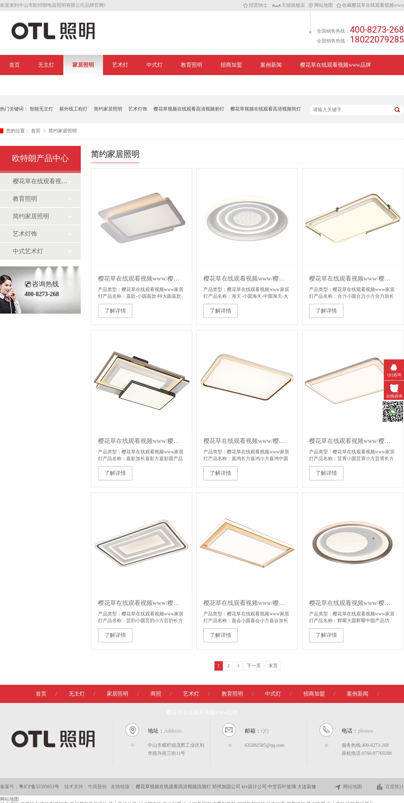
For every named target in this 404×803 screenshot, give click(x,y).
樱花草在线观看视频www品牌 (335, 65)
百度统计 (390, 787)
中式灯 (154, 65)
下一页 (254, 665)
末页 (273, 665)
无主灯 (46, 65)
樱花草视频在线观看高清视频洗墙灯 (174, 786)
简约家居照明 (108, 108)
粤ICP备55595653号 (39, 786)
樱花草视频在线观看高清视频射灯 (189, 108)
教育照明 (191, 65)
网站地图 (320, 5)
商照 (155, 694)
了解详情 (115, 311)
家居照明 (83, 65)
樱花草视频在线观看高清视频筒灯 (265, 108)
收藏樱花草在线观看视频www (370, 5)
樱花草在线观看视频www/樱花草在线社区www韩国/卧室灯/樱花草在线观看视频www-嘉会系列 (247, 603)
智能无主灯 (41, 108)
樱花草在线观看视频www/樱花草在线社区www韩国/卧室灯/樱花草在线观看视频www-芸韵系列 (141, 603)
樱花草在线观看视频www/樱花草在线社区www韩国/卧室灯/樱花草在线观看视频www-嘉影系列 (141, 441)
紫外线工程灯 (73, 108)
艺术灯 (120, 65)
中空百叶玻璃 (282, 786)
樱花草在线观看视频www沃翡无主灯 (40, 181)
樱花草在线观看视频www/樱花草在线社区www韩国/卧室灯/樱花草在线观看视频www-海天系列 (247, 278)
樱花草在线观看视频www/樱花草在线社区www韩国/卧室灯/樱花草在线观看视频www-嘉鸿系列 (247, 441)
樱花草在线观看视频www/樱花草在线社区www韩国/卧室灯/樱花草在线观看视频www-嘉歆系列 (141, 278)
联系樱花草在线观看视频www (44, 85)
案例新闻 (271, 65)
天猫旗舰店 (288, 5)
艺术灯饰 (137, 108)
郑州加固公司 (227, 786)
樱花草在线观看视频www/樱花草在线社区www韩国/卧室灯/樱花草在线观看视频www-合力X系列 (352, 278)
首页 (14, 65)
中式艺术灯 (28, 251)
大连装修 (306, 786)
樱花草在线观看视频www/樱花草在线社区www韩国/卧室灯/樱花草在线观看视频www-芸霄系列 (352, 441)
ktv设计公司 (255, 786)
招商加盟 (231, 65)
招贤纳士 (255, 5)
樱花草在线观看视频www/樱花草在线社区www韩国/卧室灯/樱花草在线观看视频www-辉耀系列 (352, 603)
